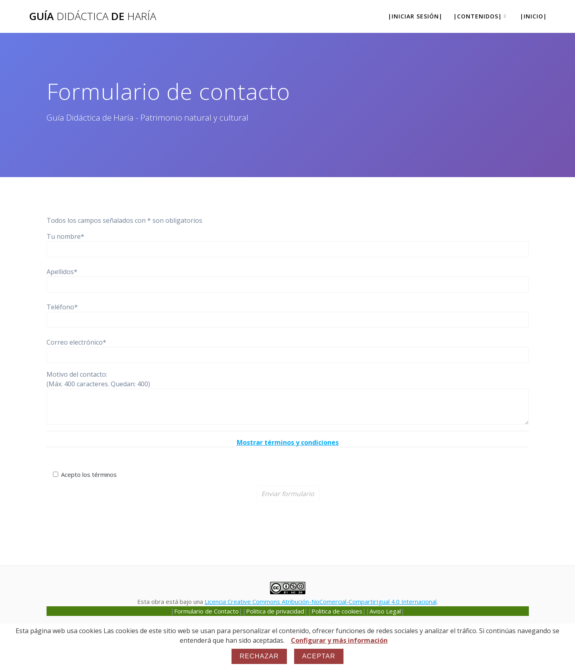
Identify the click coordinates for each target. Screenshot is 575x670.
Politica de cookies (336, 611)
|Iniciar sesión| (415, 16)
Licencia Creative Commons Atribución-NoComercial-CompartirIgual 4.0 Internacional (321, 601)
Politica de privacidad (275, 611)
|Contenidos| (477, 16)
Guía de (92, 16)
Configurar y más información (339, 640)
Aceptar (318, 656)
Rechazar (259, 656)
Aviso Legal (385, 611)
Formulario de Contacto (206, 611)
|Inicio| (533, 16)
